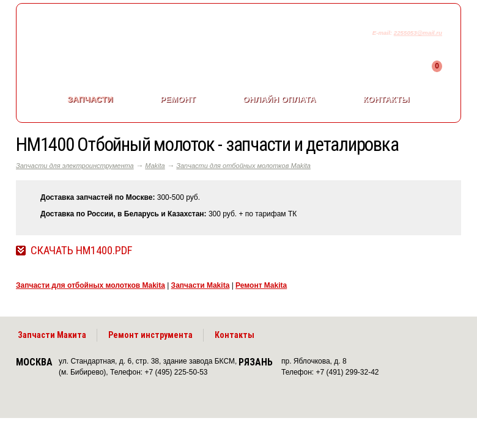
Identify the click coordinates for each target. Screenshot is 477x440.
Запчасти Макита (52, 335)
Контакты (386, 99)
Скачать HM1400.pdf (81, 250)
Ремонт (178, 99)
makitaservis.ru (118, 35)
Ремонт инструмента (150, 335)
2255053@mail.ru (418, 32)
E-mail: (383, 32)
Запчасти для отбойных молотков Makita (243, 165)
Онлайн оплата (279, 99)
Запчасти (90, 99)
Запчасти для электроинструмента (75, 165)
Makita (155, 165)
